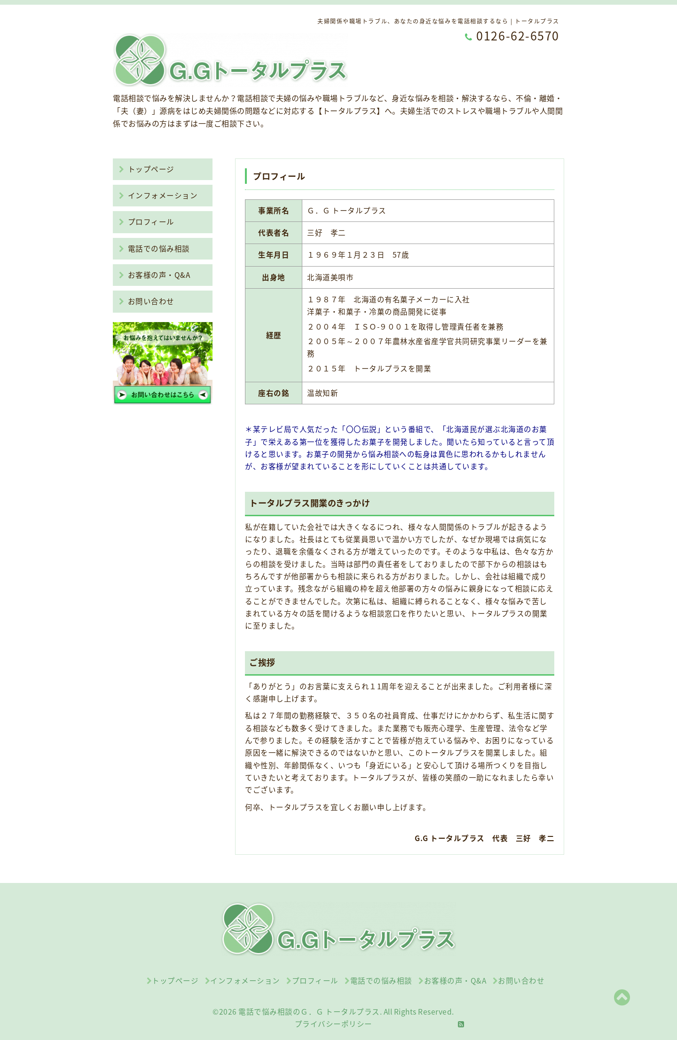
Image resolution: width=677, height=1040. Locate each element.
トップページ (146, 169)
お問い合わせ (146, 301)
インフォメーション (158, 195)
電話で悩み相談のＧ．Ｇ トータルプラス (309, 1011)
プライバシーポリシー (333, 1023)
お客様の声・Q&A (154, 274)
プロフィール (146, 221)
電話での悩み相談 (154, 248)
